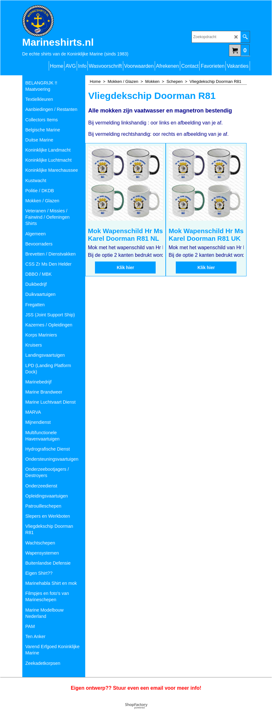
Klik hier (125, 278)
